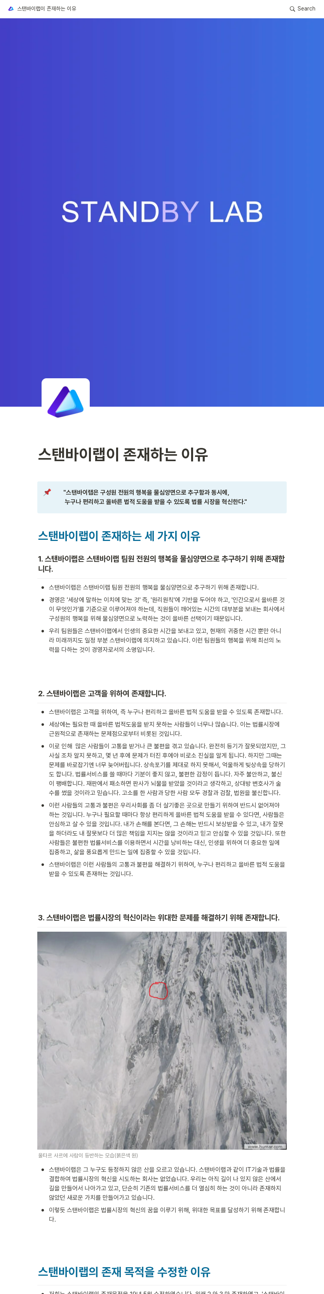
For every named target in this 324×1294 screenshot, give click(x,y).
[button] (41, 9)
